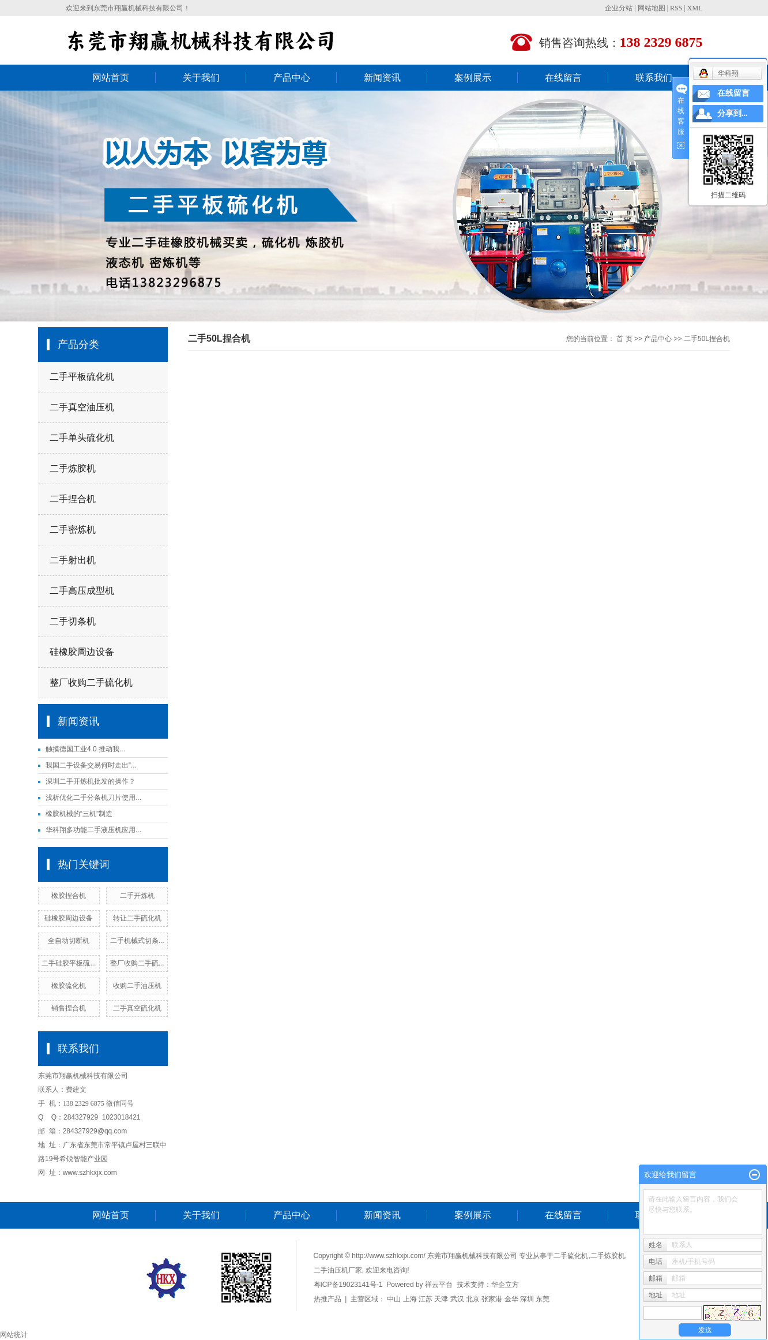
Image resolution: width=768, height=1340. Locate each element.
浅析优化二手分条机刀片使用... (93, 797)
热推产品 (327, 1299)
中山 (394, 1299)
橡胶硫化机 (68, 986)
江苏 (425, 1299)
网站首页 (110, 78)
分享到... (732, 113)
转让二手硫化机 (137, 918)
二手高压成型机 (82, 591)
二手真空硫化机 (137, 1008)
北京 (473, 1299)
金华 (511, 1299)
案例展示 (472, 78)
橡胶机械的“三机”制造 (79, 814)
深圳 (527, 1299)
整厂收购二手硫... (137, 963)
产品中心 (291, 78)
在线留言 (563, 78)
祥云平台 (439, 1285)
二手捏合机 (73, 499)
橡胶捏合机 (68, 896)
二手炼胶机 (73, 468)
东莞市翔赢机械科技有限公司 (138, 8)
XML (695, 8)
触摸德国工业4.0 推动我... (85, 749)
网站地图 (651, 8)
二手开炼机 (137, 896)
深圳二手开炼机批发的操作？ (90, 781)
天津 (441, 1299)
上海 (410, 1299)
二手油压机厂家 (338, 1270)
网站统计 (14, 1335)
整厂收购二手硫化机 (91, 682)
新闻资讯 (382, 78)
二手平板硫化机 (82, 376)
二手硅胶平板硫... (69, 963)
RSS (676, 8)
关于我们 (201, 78)
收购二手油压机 (137, 986)
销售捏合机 (68, 1008)
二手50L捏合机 (707, 339)
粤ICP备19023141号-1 (348, 1285)
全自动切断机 (68, 941)
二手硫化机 (571, 1256)
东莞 (542, 1299)
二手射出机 (73, 560)
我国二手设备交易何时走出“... (91, 765)
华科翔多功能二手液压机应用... (93, 830)
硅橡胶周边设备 (82, 652)
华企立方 (505, 1285)
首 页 (624, 339)
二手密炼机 (73, 529)
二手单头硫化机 (82, 438)
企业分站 (619, 8)
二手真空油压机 (82, 407)
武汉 (457, 1299)
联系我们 (653, 78)
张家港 (491, 1299)
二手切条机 (73, 621)
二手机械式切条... (137, 941)
